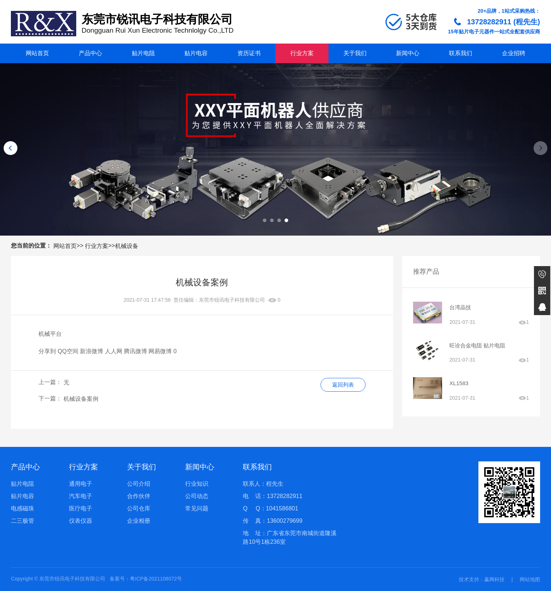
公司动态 (196, 496)
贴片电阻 (143, 53)
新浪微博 (91, 351)
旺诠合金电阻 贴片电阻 (479, 346)
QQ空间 (68, 351)
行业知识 (196, 484)
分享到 (47, 351)
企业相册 (138, 521)
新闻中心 (407, 53)
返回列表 (342, 385)
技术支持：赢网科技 (482, 579)
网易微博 (160, 351)
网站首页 (37, 53)
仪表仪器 (80, 521)
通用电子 (80, 484)
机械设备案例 (81, 399)
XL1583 (459, 385)
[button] (264, 220)
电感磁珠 (22, 508)
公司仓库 (138, 508)
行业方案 (302, 53)
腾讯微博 (135, 351)
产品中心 (90, 53)
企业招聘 (513, 53)
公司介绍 (138, 484)
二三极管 (22, 521)
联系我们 (460, 53)
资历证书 (249, 53)
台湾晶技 (461, 308)
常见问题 (196, 508)
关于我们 (355, 53)
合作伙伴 (138, 496)
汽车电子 (80, 496)
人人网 (113, 351)
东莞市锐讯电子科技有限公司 (232, 300)
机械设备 (126, 245)
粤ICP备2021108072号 (156, 579)
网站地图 (530, 579)
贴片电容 (196, 53)
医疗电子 (80, 508)
